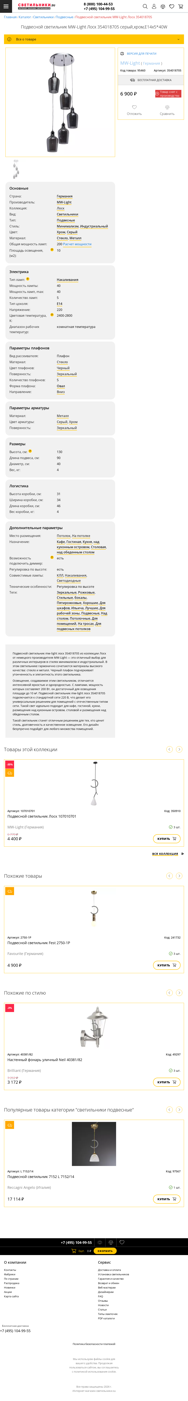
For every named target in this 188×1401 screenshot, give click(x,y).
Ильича (77, 608)
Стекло (62, 238)
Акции (8, 1292)
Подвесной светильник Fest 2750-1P (38, 942)
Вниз (61, 392)
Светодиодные (69, 580)
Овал (61, 386)
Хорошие (90, 603)
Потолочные (80, 618)
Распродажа (11, 1283)
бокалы (81, 597)
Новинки (9, 1287)
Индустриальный (94, 226)
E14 (59, 304)
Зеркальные (67, 592)
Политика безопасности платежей (94, 1344)
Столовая (98, 547)
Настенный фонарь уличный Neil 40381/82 (44, 1059)
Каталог (25, 17)
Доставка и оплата (109, 1270)
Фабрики (9, 1274)
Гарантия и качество (111, 1278)
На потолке (81, 536)
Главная (10, 17)
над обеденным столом (75, 552)
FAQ (100, 1296)
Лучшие (91, 608)
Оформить (105, 1250)
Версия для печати (141, 53)
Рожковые (86, 592)
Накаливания (67, 279)
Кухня (87, 542)
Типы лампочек (108, 1314)
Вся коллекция (168, 854)
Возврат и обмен (108, 1283)
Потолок (63, 536)
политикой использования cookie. (95, 1371)
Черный (63, 368)
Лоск (60, 208)
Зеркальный (67, 374)
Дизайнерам (106, 1292)
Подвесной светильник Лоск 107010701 (41, 816)
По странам (11, 1278)
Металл (75, 238)
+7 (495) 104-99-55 (99, 8)
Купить (166, 839)
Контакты (10, 1270)
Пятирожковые (69, 603)
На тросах (86, 623)
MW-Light (64, 202)
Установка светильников (113, 1274)
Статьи (102, 1309)
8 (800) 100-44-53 (98, 4)
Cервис (104, 1262)
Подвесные (64, 17)
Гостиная (73, 542)
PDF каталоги (106, 1318)
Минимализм (68, 226)
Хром (61, 232)
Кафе (61, 542)
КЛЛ (60, 575)
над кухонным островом (78, 544)
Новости (103, 1305)
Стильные (65, 597)
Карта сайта (11, 1296)
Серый (72, 232)
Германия (65, 196)
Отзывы (103, 1301)
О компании (15, 1262)
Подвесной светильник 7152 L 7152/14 (40, 1176)
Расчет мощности (77, 244)
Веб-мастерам (107, 1287)
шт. (78, 1250)
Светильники (43, 17)
